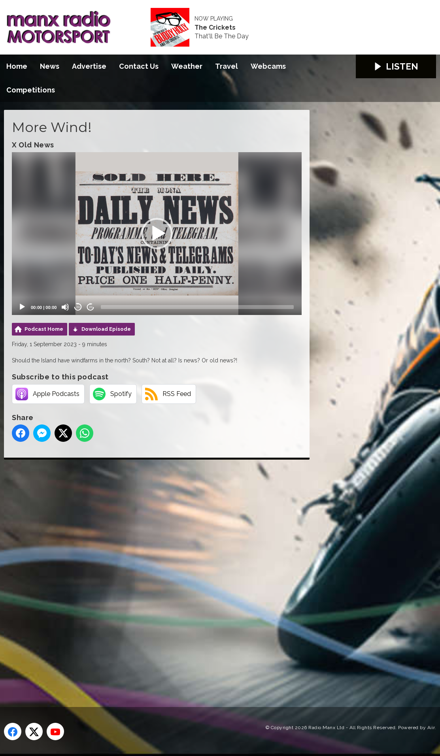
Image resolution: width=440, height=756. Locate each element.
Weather (186, 66)
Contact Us (139, 66)
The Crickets (215, 27)
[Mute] (65, 307)
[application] (157, 233)
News (49, 66)
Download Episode (106, 329)
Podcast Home (44, 329)
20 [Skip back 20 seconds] (78, 307)
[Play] (22, 307)
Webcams (268, 66)
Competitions (30, 90)
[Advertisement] (152, 574)
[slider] (197, 307)
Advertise (89, 66)
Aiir (431, 727)
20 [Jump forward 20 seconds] (91, 307)
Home (16, 66)
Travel (226, 66)
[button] (157, 233)
